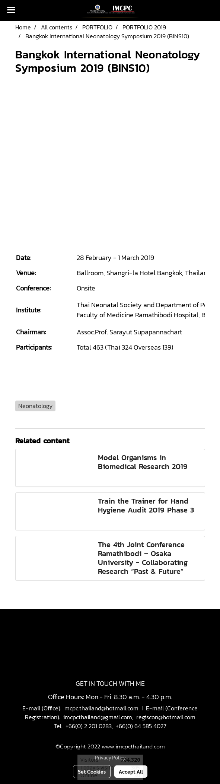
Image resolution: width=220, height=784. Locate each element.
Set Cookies (92, 771)
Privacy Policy (110, 757)
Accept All (131, 771)
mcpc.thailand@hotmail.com (101, 708)
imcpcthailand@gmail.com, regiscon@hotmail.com (129, 717)
